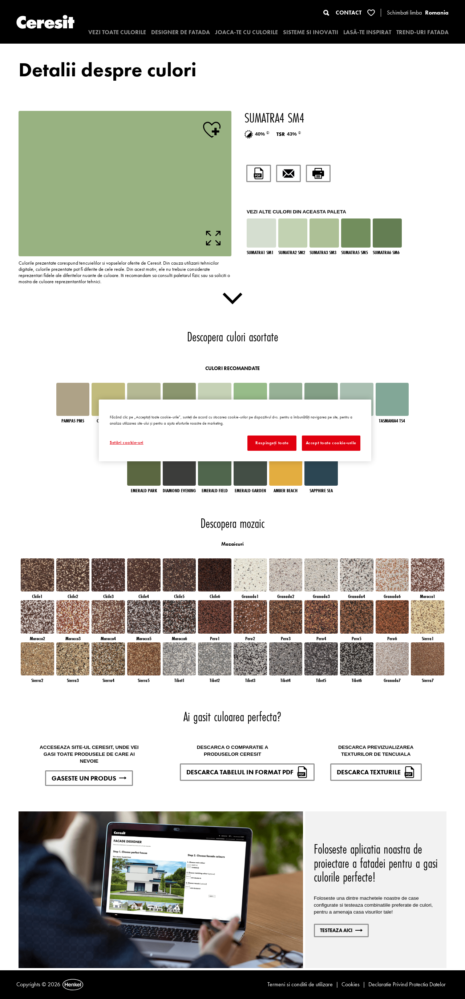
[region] (235, 430)
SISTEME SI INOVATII (310, 32)
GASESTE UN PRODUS (89, 778)
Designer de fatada (180, 32)
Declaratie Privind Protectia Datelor (407, 984)
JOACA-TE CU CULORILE (246, 32)
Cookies (350, 984)
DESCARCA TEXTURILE (376, 772)
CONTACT (348, 12)
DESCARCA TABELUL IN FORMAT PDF (247, 772)
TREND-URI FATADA (422, 32)
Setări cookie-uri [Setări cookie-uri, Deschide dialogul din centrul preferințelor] (126, 442)
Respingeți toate (271, 442)
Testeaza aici (341, 930)
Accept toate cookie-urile (331, 442)
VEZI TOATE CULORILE (117, 32)
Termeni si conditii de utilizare (300, 984)
